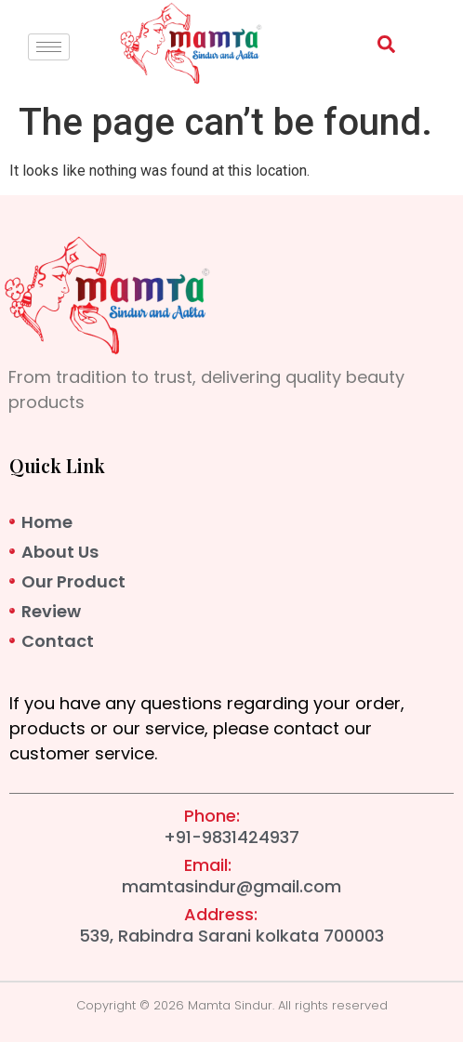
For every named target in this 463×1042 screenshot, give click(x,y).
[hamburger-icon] (49, 46)
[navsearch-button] (376, 48)
